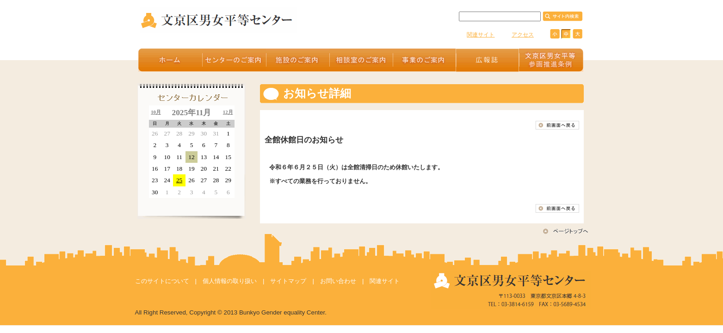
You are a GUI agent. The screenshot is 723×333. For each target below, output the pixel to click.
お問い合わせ (338, 281)
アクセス (523, 34)
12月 (228, 112)
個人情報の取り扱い (230, 281)
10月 (156, 112)
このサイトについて (162, 281)
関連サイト (480, 34)
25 (179, 180)
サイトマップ (288, 281)
